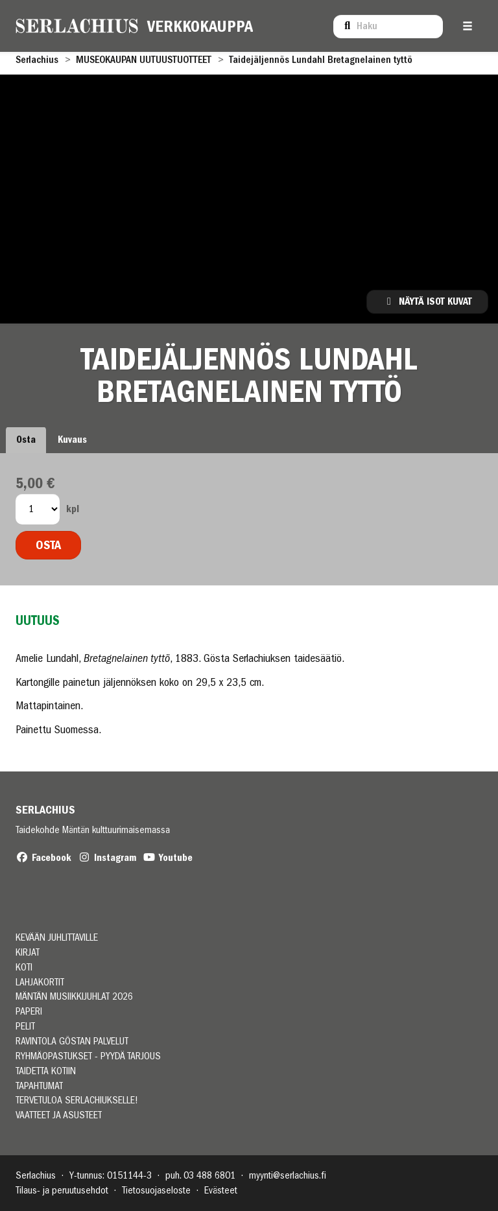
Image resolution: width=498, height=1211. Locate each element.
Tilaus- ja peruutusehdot (62, 1190)
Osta (26, 439)
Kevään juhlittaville (57, 937)
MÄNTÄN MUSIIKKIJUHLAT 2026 (74, 996)
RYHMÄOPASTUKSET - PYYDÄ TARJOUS (88, 1056)
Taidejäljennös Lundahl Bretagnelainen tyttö (320, 59)
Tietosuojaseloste (156, 1190)
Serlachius (37, 59)
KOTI (24, 967)
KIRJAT (28, 952)
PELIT (25, 1026)
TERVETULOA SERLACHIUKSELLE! (77, 1100)
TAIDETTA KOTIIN (46, 1071)
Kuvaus (72, 439)
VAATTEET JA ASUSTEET (59, 1115)
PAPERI (29, 1011)
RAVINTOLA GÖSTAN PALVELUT (72, 1041)
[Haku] (388, 26)
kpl (72, 509)
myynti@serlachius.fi (287, 1175)
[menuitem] (388, 26)
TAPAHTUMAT (39, 1086)
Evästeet (220, 1190)
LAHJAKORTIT (40, 982)
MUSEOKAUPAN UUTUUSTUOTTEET (143, 59)
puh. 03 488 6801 (200, 1175)
